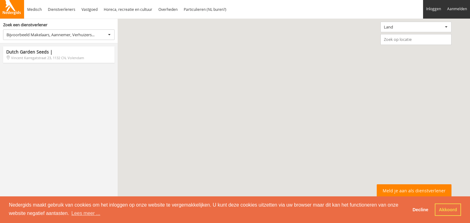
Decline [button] (420, 209)
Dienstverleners (61, 9)
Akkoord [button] (448, 209)
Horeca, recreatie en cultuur (128, 9)
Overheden (168, 9)
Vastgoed (90, 9)
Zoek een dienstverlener (25, 25)
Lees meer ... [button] (85, 213)
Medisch (34, 9)
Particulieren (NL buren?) (205, 9)
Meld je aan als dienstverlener (414, 191)
